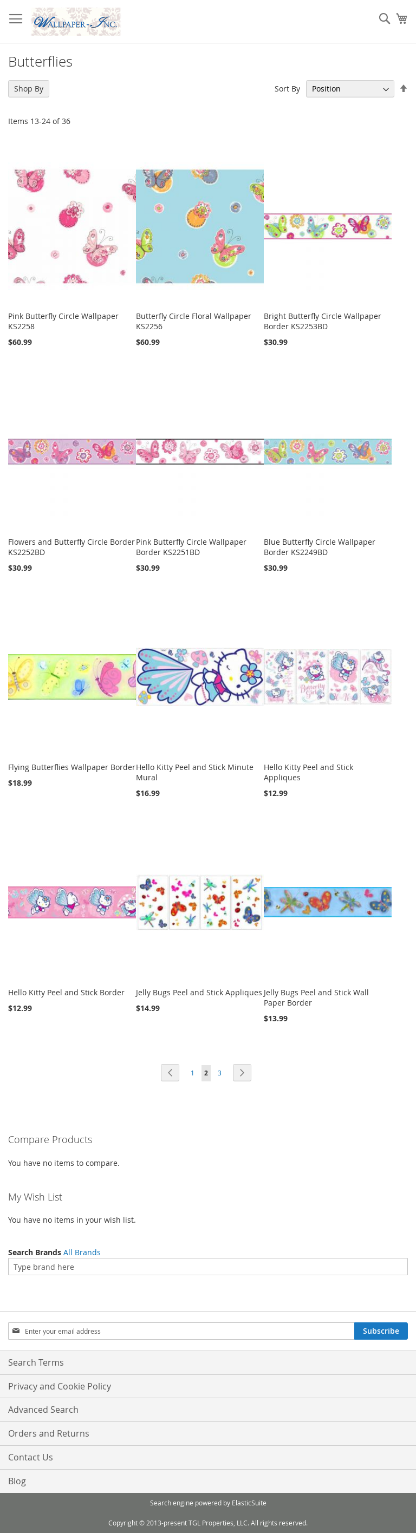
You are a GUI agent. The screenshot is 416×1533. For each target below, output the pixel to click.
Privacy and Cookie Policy (59, 1386)
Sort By (287, 88)
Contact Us (30, 1457)
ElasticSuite (249, 1502)
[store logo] (76, 22)
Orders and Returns (48, 1433)
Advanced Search (43, 1409)
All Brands (82, 1252)
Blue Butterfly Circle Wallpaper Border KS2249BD (319, 547)
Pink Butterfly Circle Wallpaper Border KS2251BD (191, 547)
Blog (17, 1481)
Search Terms (36, 1362)
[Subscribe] (381, 1331)
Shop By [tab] (28, 88)
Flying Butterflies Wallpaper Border (71, 767)
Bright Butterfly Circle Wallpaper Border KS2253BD (322, 321)
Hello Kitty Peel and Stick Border (66, 992)
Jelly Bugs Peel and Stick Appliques (199, 992)
